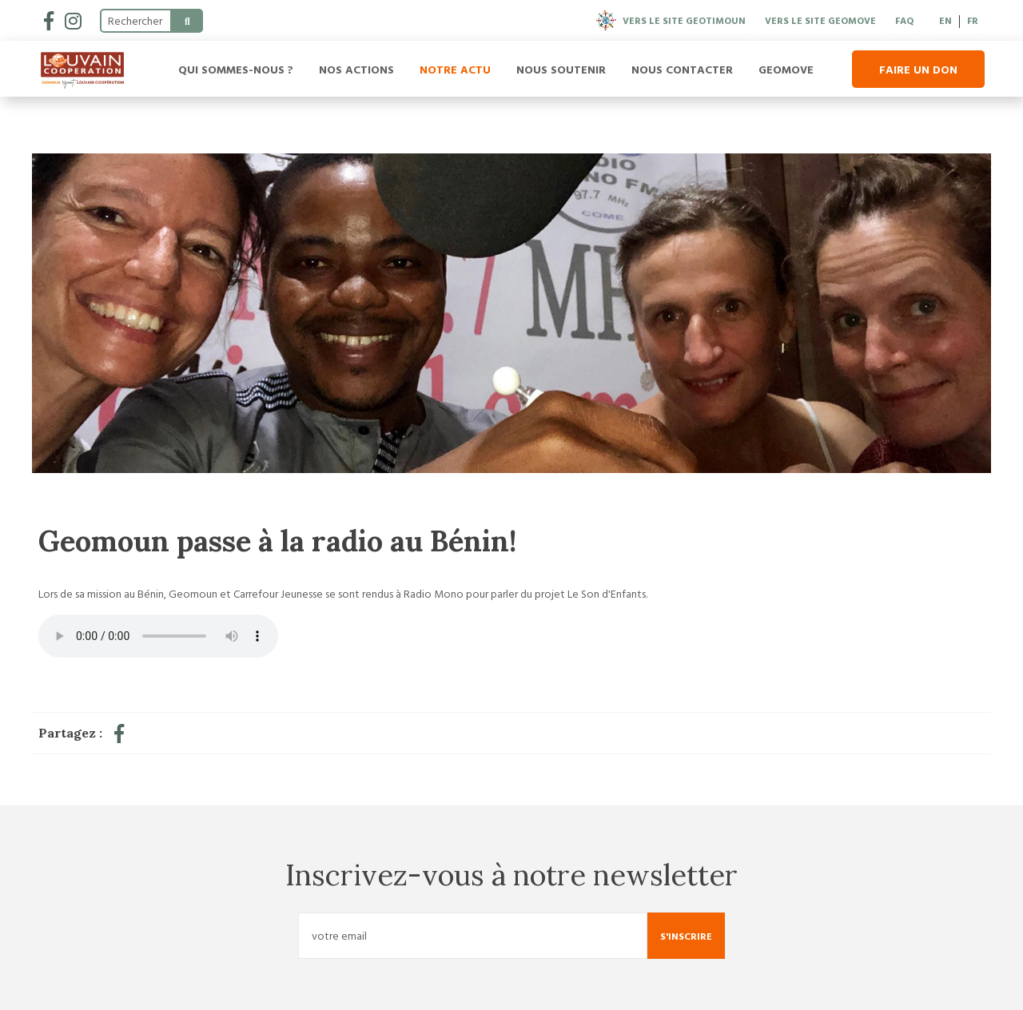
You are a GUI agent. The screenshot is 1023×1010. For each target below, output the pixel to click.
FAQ (904, 20)
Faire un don (918, 69)
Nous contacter (682, 69)
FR (972, 20)
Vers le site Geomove (820, 20)
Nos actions (356, 69)
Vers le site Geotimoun (671, 20)
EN (945, 20)
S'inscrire (686, 935)
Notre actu (455, 69)
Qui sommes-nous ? (235, 69)
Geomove (786, 69)
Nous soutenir (561, 69)
